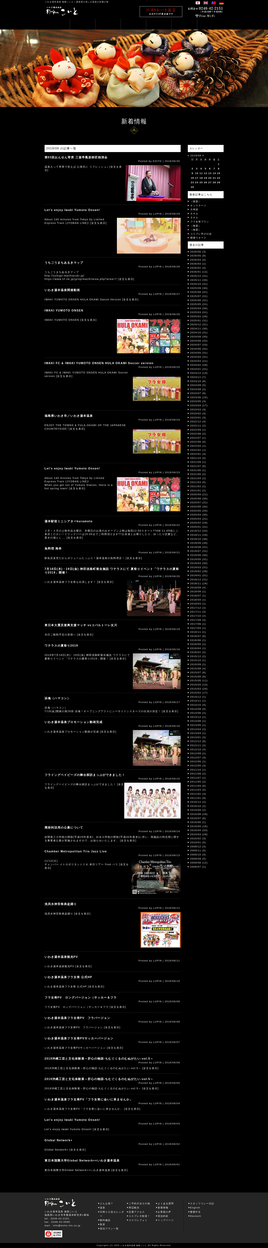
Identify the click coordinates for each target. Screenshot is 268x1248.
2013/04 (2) (198, 729)
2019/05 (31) (199, 559)
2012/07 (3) (198, 757)
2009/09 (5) (198, 858)
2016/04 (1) (198, 648)
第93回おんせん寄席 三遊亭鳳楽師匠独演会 (76, 157)
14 (214, 173)
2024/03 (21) (199, 361)
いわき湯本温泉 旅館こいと (59, 2)
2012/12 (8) (198, 741)
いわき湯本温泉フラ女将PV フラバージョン (77, 1017)
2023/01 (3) (198, 417)
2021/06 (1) (198, 470)
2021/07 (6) (198, 466)
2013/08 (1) (198, 721)
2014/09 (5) (198, 709)
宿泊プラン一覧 (109, 1228)
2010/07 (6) (198, 818)
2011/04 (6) (198, 785)
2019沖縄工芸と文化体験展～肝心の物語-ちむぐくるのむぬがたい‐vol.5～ (99, 1058)
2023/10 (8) (198, 381)
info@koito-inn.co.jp (66, 1225)
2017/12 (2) (198, 607)
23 (192, 182)
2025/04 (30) (199, 308)
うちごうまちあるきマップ (64, 262)
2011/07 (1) (198, 777)
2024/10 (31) (199, 332)
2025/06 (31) (199, 300)
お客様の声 (164, 1212)
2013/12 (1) (198, 717)
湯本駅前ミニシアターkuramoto (69, 521)
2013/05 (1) (198, 725)
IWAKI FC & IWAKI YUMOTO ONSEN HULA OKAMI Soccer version (99, 363)
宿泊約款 (163, 1216)
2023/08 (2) (198, 389)
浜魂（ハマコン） (57, 698)
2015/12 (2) (198, 656)
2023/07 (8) (198, 393)
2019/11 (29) (199, 535)
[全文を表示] (98, 223)
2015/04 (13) (199, 684)
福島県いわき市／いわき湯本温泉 (69, 415)
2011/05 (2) (198, 781)
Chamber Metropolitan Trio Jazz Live (76, 851)
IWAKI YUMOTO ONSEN (64, 310)
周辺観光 (134, 1207)
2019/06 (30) (199, 555)
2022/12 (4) (198, 421)
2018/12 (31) (199, 579)
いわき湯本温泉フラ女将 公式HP (68, 977)
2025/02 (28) (199, 316)
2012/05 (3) (198, 765)
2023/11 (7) (198, 377)
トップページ (166, 1220)
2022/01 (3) (198, 454)
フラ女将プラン (199, 221)
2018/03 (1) (198, 603)
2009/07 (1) (198, 866)
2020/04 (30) (199, 514)
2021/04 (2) (198, 478)
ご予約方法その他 (139, 1203)
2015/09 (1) (198, 664)
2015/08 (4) (198, 668)
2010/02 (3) (198, 838)
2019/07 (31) (199, 551)
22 (218, 178)
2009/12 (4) (198, 846)
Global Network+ (59, 1140)
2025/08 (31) (199, 292)
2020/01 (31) (199, 526)
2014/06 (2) (198, 713)
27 (210, 182)
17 (196, 178)
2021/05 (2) (198, 474)
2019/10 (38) (199, 539)
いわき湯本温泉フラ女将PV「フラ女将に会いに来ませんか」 (89, 1099)
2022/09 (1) (198, 429)
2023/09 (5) (198, 385)
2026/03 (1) (198, 263)
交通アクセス (137, 1212)
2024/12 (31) (199, 324)
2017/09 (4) (198, 620)
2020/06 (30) (199, 506)
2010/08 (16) (199, 814)
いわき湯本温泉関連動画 (62, 290)
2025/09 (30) (199, 288)
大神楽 (194, 209)
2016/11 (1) (198, 632)
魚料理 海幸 (53, 548)
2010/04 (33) (199, 830)
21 (214, 178)
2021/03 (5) (198, 482)
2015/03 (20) (199, 688)
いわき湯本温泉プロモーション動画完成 (74, 722)
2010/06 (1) (198, 822)
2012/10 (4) (198, 749)
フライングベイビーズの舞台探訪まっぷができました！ (85, 774)
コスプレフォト (138, 1220)
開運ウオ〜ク (198, 237)
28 (214, 182)
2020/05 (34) (199, 510)
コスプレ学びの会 (201, 233)
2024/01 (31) (199, 369)
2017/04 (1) (198, 628)
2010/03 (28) (199, 834)
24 (196, 182)
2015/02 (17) (199, 692)
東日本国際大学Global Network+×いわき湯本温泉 (82, 1160)
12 (205, 173)
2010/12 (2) (198, 802)
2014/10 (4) (198, 705)
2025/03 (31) (199, 312)
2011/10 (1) (198, 769)
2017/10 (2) (198, 616)
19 (205, 178)
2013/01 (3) (198, 737)
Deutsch (195, 1216)
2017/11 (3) (198, 611)
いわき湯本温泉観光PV (61, 956)
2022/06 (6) (198, 441)
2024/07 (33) (199, 344)
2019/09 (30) (199, 543)
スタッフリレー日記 (202, 1203)
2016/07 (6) (198, 636)
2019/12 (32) (199, 530)
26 (205, 182)
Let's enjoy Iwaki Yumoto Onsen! (72, 210)
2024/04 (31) (199, 357)
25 (201, 182)
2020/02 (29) (199, 522)
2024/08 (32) (199, 340)
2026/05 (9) (198, 255)
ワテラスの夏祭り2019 (61, 645)
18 (201, 178)
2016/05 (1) (198, 644)
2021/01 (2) (198, 490)
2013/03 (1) (198, 733)
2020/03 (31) (199, 518)
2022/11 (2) (198, 425)
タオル (194, 213)
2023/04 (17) (199, 405)
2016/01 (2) (198, 652)
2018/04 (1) (198, 599)
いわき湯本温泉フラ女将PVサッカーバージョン (79, 1038)
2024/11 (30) (199, 328)
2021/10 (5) (198, 458)
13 (210, 173)
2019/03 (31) (199, 567)
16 (192, 178)
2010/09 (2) (198, 810)
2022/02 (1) (198, 450)
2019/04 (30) (199, 563)
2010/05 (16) (199, 826)
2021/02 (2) (198, 486)
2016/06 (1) (198, 640)
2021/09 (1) (198, 462)
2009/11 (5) (198, 850)
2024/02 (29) (199, 365)
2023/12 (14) (199, 373)
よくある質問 (166, 1203)
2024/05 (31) (199, 352)
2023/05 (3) (198, 401)
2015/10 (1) (198, 660)
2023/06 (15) (199, 397)
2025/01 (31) (199, 320)
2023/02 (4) (198, 413)
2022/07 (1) (198, 437)
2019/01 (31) (199, 575)
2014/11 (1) (198, 700)
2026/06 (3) (198, 251)
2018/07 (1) (198, 595)
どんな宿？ (106, 1203)
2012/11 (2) (198, 745)
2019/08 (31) (199, 547)
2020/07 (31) (199, 502)
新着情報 (163, 1207)
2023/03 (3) (198, 409)
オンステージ (198, 205)
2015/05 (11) (199, 680)
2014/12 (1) (198, 696)
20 (210, 178)
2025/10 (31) (199, 284)
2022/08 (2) (198, 433)
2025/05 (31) (199, 304)
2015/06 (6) (198, 676)
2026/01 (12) (199, 271)
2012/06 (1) (198, 761)
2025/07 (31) (199, 296)
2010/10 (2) (198, 806)
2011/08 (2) (198, 773)
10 (196, 173)
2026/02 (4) (198, 268)
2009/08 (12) (199, 862)
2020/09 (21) (199, 494)
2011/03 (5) (198, 789)
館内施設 (105, 1220)
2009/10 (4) (198, 854)
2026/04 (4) (198, 259)
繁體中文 (195, 1212)
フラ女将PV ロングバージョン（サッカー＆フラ (81, 997)
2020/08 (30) (199, 498)
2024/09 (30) (199, 336)
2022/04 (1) (198, 446)
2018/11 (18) (199, 583)
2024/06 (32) (199, 348)
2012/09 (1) (198, 753)
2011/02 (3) (198, 794)
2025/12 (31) (199, 276)
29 (218, 182)
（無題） (195, 201)
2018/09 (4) (198, 587)
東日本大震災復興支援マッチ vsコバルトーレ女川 (81, 625)
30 (192, 187)
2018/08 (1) (198, 591)
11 (201, 173)
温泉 (102, 1207)
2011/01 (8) (198, 798)
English (195, 1207)
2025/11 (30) (199, 280)
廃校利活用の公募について (64, 827)
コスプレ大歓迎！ (139, 1216)
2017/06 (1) (198, 624)
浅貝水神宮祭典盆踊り (61, 904)
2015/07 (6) (198, 672)
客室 (102, 1224)
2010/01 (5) (198, 842)
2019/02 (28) (199, 571)
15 (218, 173)
